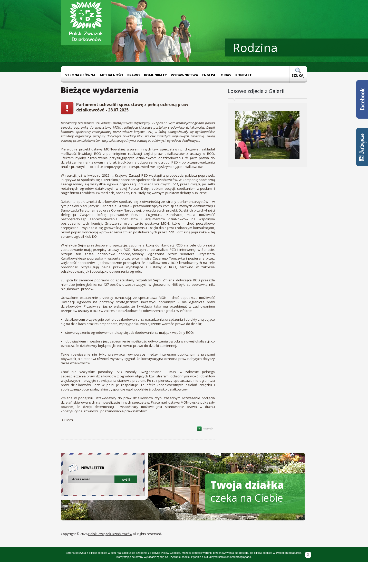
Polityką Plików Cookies (165, 552)
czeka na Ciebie (247, 491)
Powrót (205, 429)
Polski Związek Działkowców (110, 533)
